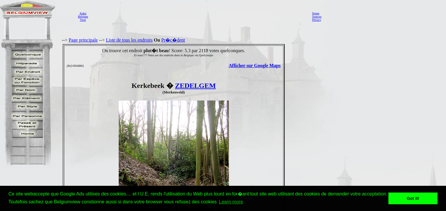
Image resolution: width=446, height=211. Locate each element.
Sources (316, 16)
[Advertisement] (198, 16)
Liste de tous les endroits (129, 40)
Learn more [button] (231, 201)
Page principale (83, 40)
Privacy (316, 19)
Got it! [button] (413, 198)
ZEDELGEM (195, 85)
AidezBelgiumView (83, 16)
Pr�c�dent (173, 40)
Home (315, 13)
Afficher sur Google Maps (255, 65)
